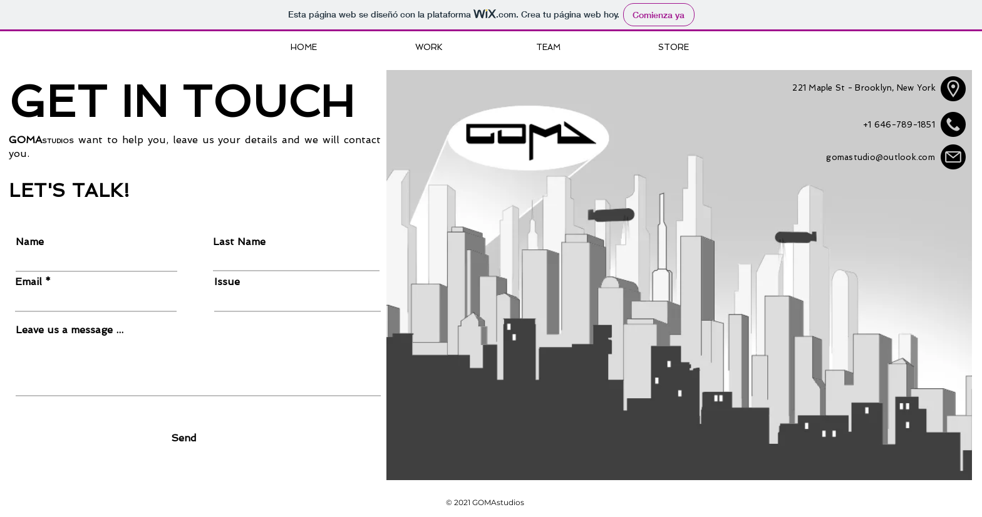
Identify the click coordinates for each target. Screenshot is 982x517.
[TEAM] (548, 47)
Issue (227, 282)
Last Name (239, 242)
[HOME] (303, 47)
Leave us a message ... (69, 330)
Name (30, 242)
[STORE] (673, 47)
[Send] (183, 438)
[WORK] (429, 47)
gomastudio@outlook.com (880, 157)
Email (28, 282)
